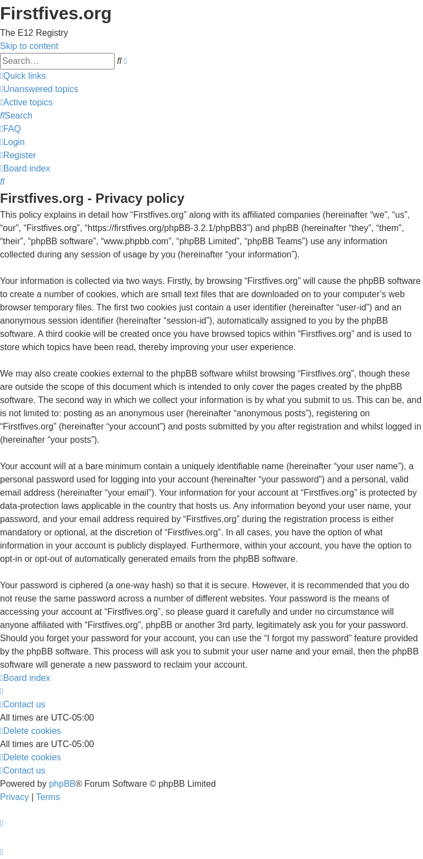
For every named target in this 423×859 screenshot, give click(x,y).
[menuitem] (39, 89)
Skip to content (29, 46)
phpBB (62, 783)
